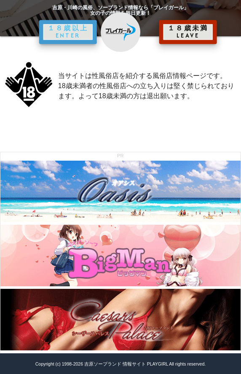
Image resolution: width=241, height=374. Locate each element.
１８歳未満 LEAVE (188, 32)
